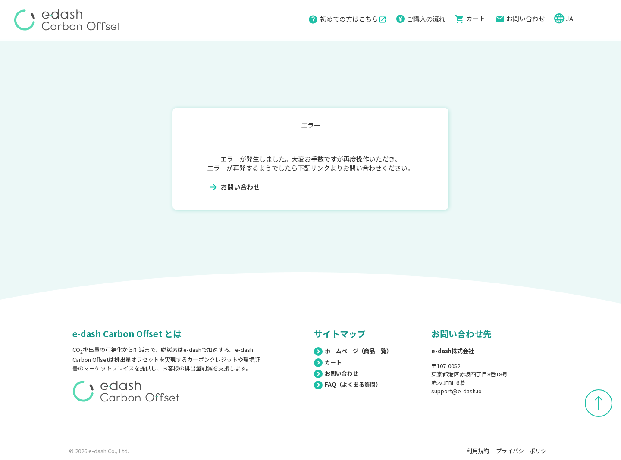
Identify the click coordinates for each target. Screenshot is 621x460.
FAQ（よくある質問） (347, 384)
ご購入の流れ (426, 18)
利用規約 (478, 451)
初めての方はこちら (353, 18)
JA (570, 18)
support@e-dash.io (456, 391)
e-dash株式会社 (452, 351)
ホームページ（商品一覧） (353, 351)
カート (476, 18)
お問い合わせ (525, 18)
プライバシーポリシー (524, 451)
